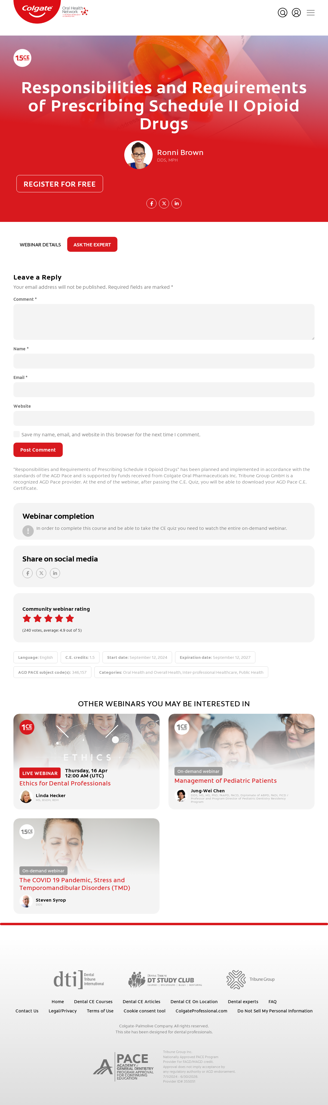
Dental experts (243, 1001)
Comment (25, 299)
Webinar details (40, 244)
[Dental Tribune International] (78, 979)
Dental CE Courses (93, 1001)
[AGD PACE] (123, 1067)
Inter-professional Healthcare (210, 672)
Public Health (251, 672)
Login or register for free (296, 12)
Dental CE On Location (194, 1001)
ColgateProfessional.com (201, 1011)
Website (22, 406)
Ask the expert (92, 244)
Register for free (60, 183)
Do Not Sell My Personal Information (275, 1011)
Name (21, 348)
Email (20, 377)
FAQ (273, 1001)
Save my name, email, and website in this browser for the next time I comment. (111, 434)
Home (58, 1001)
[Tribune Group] (250, 979)
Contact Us (27, 1011)
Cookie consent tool (144, 1011)
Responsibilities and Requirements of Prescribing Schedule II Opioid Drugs (164, 104)
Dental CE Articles (141, 1001)
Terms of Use (100, 1011)
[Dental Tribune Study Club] (165, 979)
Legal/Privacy (63, 1011)
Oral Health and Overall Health (152, 672)
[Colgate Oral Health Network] (50, 12)
